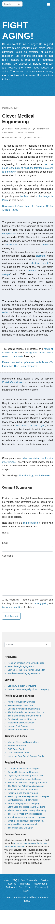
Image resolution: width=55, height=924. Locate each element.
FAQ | (16, 880)
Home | (7, 880)
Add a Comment (34, 137)
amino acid (11, 244)
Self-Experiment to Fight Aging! (23, 800)
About (27, 890)
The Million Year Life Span (20, 827)
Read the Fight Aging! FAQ (20, 666)
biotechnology (26, 475)
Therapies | (26, 883)
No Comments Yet (13, 137)
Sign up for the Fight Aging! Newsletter (26, 670)
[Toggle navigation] (48, 4)
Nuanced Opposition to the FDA (23, 789)
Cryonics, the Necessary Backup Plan (26, 775)
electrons (40, 256)
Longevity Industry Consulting (22, 686)
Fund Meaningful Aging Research (24, 673)
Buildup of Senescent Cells (21, 729)
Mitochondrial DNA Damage (21, 722)
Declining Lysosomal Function (22, 719)
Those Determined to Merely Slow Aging (27, 810)
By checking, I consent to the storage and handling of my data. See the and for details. (27, 603)
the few (24, 196)
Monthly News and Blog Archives (23, 742)
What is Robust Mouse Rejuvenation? (26, 821)
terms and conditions (13, 607)
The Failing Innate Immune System (24, 715)
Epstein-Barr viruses (13, 382)
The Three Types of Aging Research (25, 814)
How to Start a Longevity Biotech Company (28, 689)
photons (32, 270)
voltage (6, 274)
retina (5, 312)
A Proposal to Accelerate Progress (24, 768)
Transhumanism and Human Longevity (26, 817)
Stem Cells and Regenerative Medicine (26, 807)
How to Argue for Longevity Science (25, 779)
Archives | (12, 887)
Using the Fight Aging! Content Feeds (26, 756)
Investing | (13, 883)
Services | (46, 880)
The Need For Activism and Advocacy (26, 786)
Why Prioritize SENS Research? (23, 824)
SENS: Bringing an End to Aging (23, 803)
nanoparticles (9, 233)
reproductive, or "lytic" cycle (30, 425)
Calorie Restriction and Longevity (24, 772)
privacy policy (41, 603)
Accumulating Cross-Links (20, 705)
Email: (5, 543)
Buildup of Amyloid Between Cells (24, 708)
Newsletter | (41, 883)
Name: (5, 532)
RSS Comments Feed (18, 752)
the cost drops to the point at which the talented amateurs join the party (27, 168)
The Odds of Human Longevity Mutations (27, 782)
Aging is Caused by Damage (21, 702)
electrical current (39, 263)
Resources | (42, 887)
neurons (45, 244)
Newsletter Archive (17, 745)
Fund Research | (30, 880)
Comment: (7, 556)
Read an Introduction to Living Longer (26, 663)
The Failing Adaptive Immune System (26, 712)
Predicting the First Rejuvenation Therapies (28, 796)
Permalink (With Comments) (17, 129)
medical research (43, 475)
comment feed (30, 523)
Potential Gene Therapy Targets (23, 793)
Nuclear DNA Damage (18, 726)
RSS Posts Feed (16, 749)
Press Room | (26, 887)
